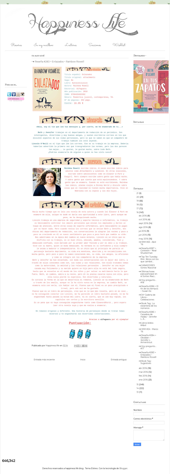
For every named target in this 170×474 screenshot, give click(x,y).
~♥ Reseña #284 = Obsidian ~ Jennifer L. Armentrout (147, 339)
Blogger (123, 468)
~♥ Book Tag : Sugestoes (145, 362)
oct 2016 (143, 219)
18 (138, 204)
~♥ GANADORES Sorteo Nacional (147, 266)
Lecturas (71, 45)
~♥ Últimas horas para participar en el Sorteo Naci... (147, 274)
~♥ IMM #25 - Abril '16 (147, 243)
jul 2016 (143, 231)
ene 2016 (143, 379)
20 (138, 197)
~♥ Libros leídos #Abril (145, 324)
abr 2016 (143, 368)
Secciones (95, 45)
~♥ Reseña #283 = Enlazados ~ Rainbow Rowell (147, 354)
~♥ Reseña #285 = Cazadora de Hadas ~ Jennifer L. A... (147, 315)
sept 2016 (144, 223)
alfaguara (105, 319)
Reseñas (16, 45)
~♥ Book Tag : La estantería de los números (147, 305)
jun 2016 (143, 235)
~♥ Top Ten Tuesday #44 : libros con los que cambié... (148, 259)
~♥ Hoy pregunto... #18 (147, 281)
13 (138, 392)
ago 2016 (143, 227)
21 (138, 193)
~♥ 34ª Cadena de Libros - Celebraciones (146, 297)
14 (138, 388)
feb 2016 (143, 376)
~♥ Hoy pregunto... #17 (147, 347)
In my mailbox (43, 45)
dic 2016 (143, 215)
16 (138, 212)
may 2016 (144, 238)
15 (138, 384)
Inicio (82, 359)
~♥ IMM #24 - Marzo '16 (148, 330)
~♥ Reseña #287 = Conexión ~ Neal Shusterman (147, 250)
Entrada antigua (118, 359)
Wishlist (119, 45)
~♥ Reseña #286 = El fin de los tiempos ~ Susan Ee (148, 288)
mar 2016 (143, 372)
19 (138, 201)
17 (138, 208)
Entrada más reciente (44, 359)
